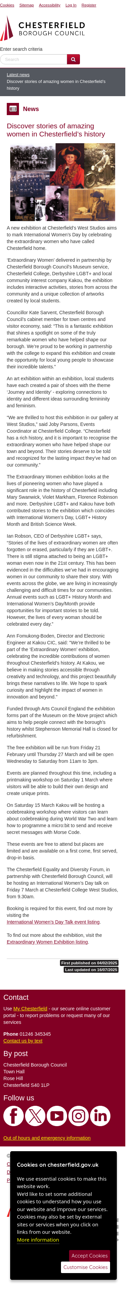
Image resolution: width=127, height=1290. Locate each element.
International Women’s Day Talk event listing (53, 922)
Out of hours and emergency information (47, 1138)
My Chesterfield (30, 1008)
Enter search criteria (21, 49)
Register (89, 5)
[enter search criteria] (33, 59)
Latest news (18, 74)
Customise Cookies (85, 1267)
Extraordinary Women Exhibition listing (47, 942)
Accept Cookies (89, 1255)
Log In (70, 5)
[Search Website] (73, 59)
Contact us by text (22, 1041)
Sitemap (26, 5)
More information (38, 1239)
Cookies (7, 5)
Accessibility (49, 5)
